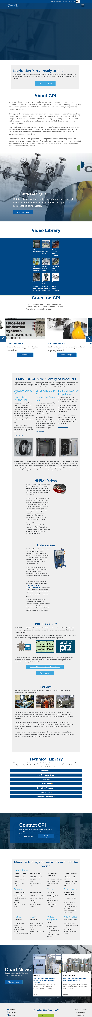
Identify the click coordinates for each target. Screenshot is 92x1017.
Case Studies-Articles (46, 775)
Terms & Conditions (80, 1010)
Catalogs (46, 779)
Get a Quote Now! (45, 83)
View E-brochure (23, 212)
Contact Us (45, 836)
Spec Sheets (46, 792)
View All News (13, 982)
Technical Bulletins (46, 797)
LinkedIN (11, 1015)
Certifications (46, 784)
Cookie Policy (81, 1015)
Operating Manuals (46, 788)
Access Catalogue (66, 355)
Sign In (72, 1)
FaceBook (11, 1010)
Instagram (11, 1012)
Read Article (25, 355)
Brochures (46, 770)
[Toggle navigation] (83, 5)
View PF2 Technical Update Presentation (45, 667)
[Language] (78, 1)
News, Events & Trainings (59, 1)
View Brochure (18, 435)
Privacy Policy (80, 1012)
